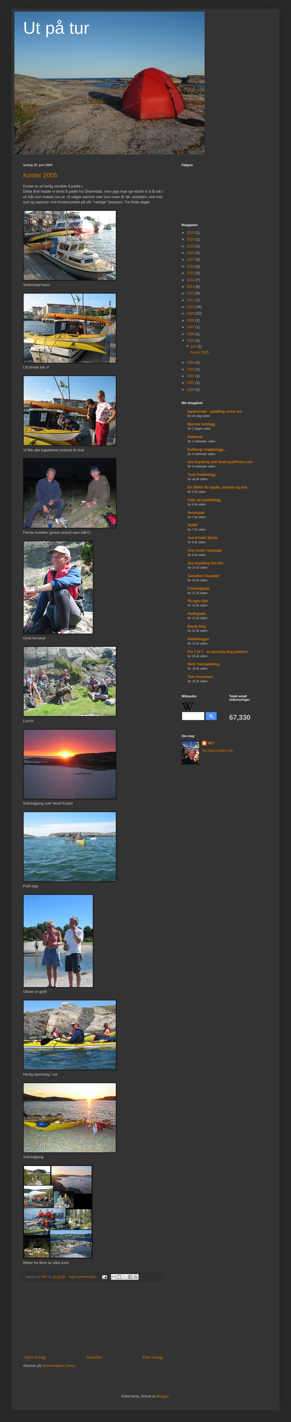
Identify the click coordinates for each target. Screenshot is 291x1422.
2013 (191, 287)
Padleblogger (198, 639)
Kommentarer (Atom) (59, 1366)
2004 (191, 362)
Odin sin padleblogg (204, 500)
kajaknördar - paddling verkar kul (215, 411)
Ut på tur (56, 27)
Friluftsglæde (198, 589)
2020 (191, 239)
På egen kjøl (198, 601)
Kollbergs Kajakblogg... (207, 450)
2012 (191, 293)
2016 (191, 266)
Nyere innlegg (35, 1357)
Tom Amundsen (200, 677)
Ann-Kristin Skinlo (203, 538)
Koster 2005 (40, 175)
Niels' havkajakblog (204, 664)
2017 (191, 260)
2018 (191, 253)
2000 (191, 390)
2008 (191, 320)
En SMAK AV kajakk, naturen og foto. (218, 487)
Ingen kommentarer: (83, 1276)
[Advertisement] (93, 1319)
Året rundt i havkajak (205, 550)
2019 (191, 246)
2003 (191, 369)
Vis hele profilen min (217, 751)
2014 (191, 280)
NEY (211, 743)
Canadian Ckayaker (204, 576)
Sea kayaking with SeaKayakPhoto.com (220, 462)
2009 (191, 313)
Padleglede (197, 614)
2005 (191, 341)
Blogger (163, 1396)
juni (194, 346)
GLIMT (193, 525)
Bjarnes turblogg (201, 424)
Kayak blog (197, 626)
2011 (191, 300)
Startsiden (94, 1357)
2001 (191, 383)
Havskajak (196, 513)
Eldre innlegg (153, 1357)
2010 (191, 307)
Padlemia (195, 437)
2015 (191, 273)
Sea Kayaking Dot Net (205, 563)
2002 (191, 376)
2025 (191, 233)
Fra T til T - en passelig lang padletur (218, 652)
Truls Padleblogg (202, 475)
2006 (191, 334)
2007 (191, 327)
